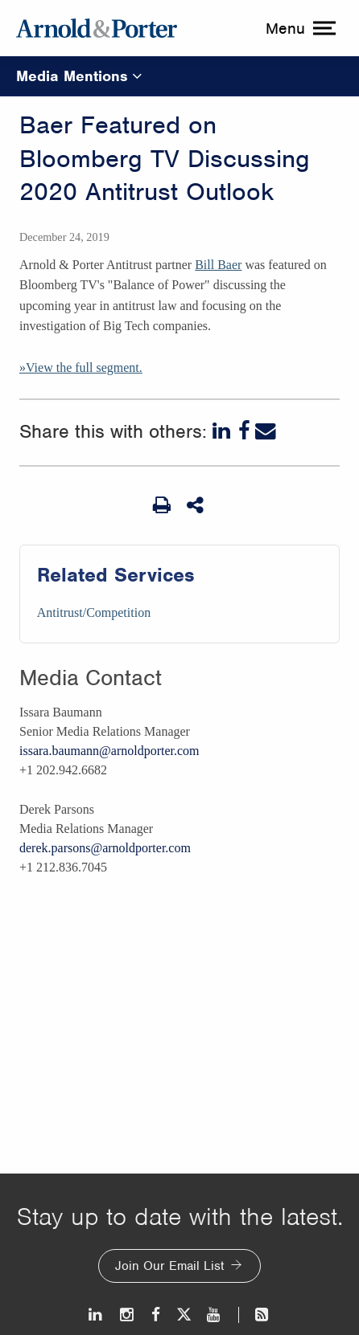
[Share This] (196, 505)
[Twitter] (183, 1314)
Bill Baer (218, 264)
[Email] (265, 431)
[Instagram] (127, 1314)
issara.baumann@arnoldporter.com (109, 750)
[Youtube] (214, 1314)
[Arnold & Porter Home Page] (96, 28)
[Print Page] (162, 505)
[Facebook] (244, 431)
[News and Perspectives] (254, 1314)
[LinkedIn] (223, 431)
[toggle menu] (298, 28)
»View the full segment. (80, 367)
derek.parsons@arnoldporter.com (105, 848)
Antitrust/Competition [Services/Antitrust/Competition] (94, 612)
